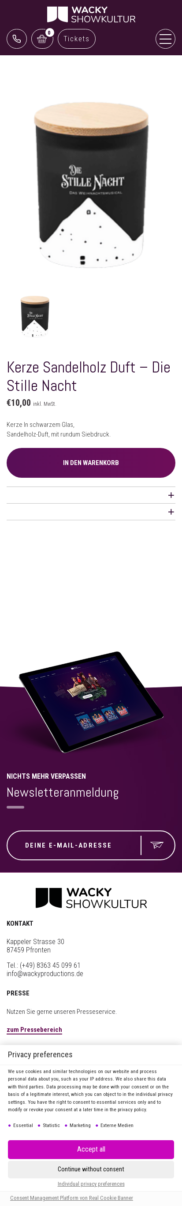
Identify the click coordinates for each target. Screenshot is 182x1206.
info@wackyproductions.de (45, 974)
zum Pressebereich (34, 1030)
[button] (91, 1149)
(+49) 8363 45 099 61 (50, 965)
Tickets (76, 38)
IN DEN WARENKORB (91, 463)
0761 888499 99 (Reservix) (17, 39)
